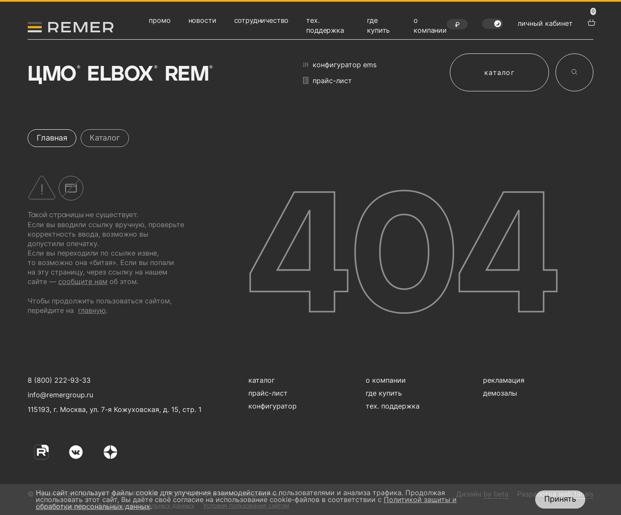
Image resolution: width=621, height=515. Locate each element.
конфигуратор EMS (339, 64)
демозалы (500, 393)
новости (202, 20)
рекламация (503, 380)
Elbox (121, 74)
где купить (384, 393)
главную (92, 310)
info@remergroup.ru (59, 394)
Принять (560, 498)
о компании (386, 380)
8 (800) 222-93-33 (59, 380)
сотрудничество (261, 20)
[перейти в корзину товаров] (590, 21)
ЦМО (53, 74)
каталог (499, 72)
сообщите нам (82, 281)
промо (159, 20)
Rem (188, 74)
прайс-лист (327, 80)
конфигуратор (272, 406)
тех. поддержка (393, 406)
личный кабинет (545, 23)
